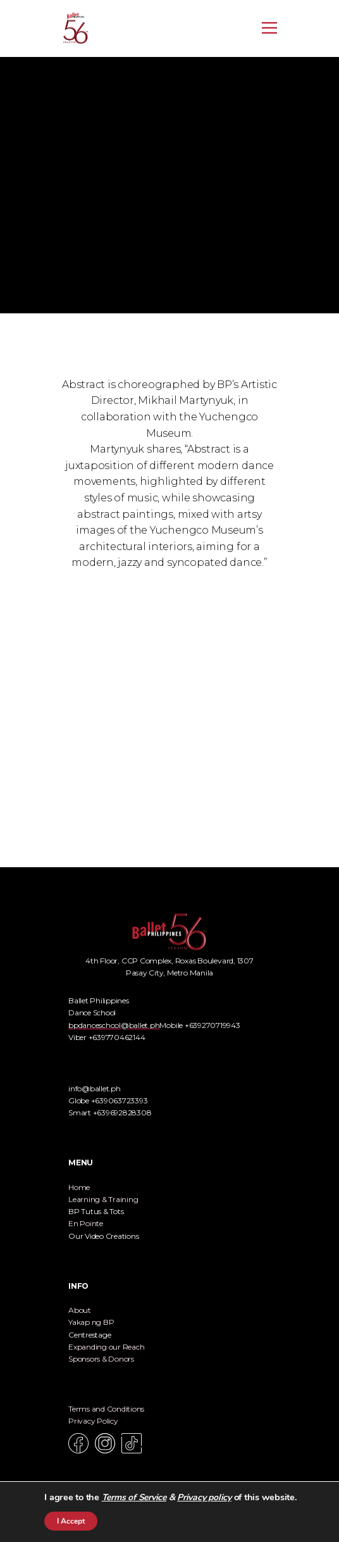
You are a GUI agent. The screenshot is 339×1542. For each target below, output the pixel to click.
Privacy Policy (93, 1421)
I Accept (71, 1521)
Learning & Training (103, 1199)
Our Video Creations (103, 1236)
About (79, 1310)
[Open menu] (269, 28)
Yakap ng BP (91, 1322)
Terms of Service (134, 1497)
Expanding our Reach (106, 1346)
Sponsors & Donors (101, 1358)
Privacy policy (204, 1497)
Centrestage (89, 1334)
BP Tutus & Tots (95, 1211)
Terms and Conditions (106, 1408)
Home (79, 1187)
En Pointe (85, 1223)
